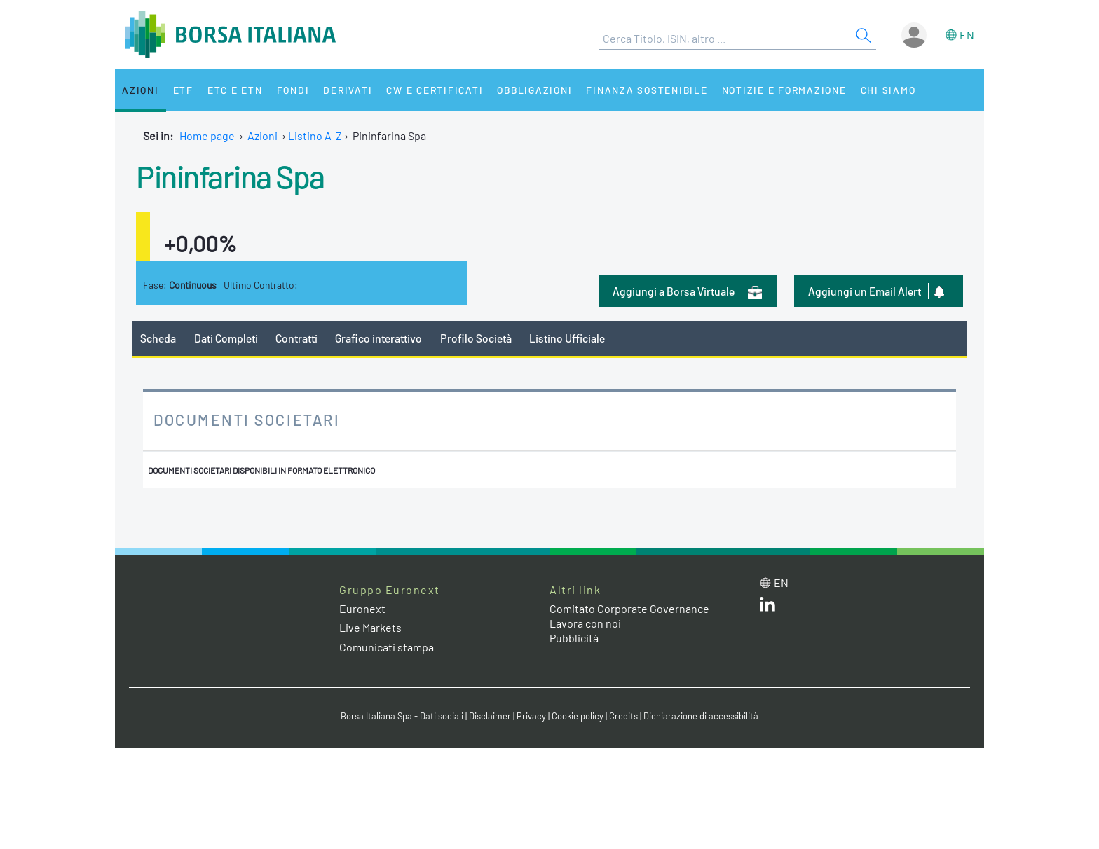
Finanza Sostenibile (646, 90)
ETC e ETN (235, 90)
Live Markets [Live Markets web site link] (370, 627)
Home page (207, 135)
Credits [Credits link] (623, 716)
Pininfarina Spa (230, 176)
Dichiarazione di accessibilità (700, 716)
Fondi (293, 90)
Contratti (296, 338)
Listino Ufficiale (567, 338)
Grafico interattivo (378, 338)
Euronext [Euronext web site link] (362, 608)
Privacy (531, 716)
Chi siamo (888, 90)
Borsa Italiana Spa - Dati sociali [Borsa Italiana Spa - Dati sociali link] (402, 716)
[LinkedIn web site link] (767, 607)
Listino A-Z (315, 135)
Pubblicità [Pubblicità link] (574, 637)
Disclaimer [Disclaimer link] (490, 716)
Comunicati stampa (386, 647)
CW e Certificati (434, 90)
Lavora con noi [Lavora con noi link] (585, 623)
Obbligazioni (534, 90)
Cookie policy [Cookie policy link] (577, 716)
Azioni (140, 90)
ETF (183, 90)
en (967, 34)
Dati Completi (226, 338)
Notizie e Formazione (784, 90)
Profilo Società (476, 338)
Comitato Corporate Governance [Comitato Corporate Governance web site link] (629, 608)
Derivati (347, 90)
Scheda (158, 338)
